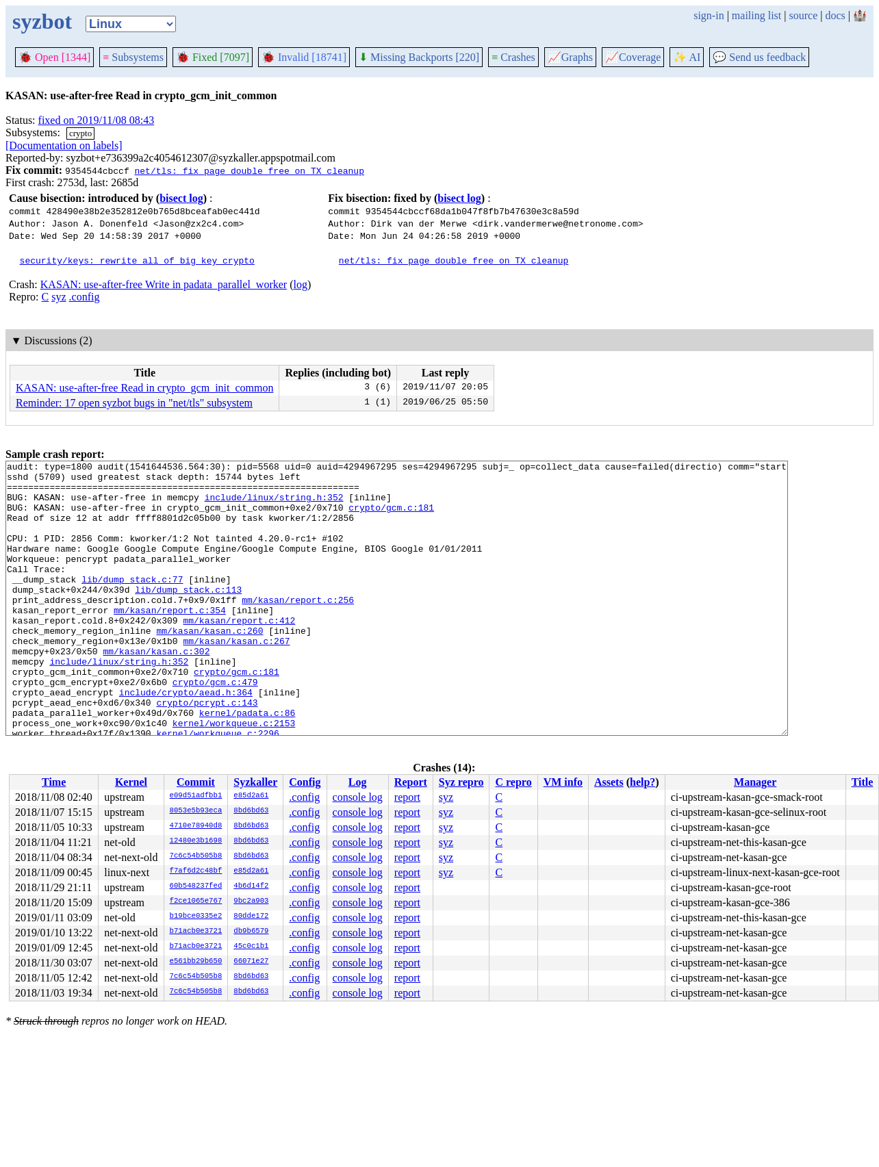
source (803, 15)
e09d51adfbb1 (196, 796)
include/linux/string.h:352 (274, 505)
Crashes (513, 57)
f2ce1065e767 (196, 901)
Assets (609, 782)
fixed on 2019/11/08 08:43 (96, 120)
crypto (80, 133)
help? (642, 782)
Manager (755, 782)
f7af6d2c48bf (196, 871)
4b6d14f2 (250, 886)
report (407, 797)
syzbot (42, 21)
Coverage (633, 57)
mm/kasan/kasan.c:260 (209, 665)
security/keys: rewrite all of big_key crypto (137, 260)
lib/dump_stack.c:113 (188, 616)
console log (358, 797)
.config (84, 297)
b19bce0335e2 (196, 916)
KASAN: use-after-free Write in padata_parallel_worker (163, 284)
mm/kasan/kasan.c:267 (236, 677)
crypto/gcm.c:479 (215, 727)
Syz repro (461, 782)
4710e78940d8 (196, 826)
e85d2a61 (250, 796)
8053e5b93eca (196, 811)
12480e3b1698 (196, 841)
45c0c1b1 (250, 946)
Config (304, 782)
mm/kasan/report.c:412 (239, 653)
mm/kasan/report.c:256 (298, 628)
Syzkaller (255, 782)
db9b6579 (250, 931)
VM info (563, 782)
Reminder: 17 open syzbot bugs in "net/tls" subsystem (134, 403)
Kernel (131, 782)
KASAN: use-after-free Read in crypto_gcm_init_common (144, 388)
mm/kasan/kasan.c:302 (156, 690)
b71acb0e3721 (196, 931)
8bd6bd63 (250, 811)
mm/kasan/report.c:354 (170, 640)
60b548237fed (196, 886)
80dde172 (250, 916)
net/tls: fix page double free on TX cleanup (249, 170)
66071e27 (250, 961)
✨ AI (686, 57)
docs (835, 15)
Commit (196, 782)
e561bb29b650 (196, 961)
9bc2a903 (250, 901)
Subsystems (133, 57)
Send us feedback (759, 57)
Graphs (570, 57)
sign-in (708, 15)
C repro (513, 782)
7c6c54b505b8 (196, 856)
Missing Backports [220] (419, 57)
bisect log (181, 198)
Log (357, 782)
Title (863, 782)
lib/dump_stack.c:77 (132, 604)
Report (410, 782)
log (300, 284)
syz (58, 297)
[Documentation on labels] (64, 145)
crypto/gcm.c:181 (391, 517)
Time (54, 782)
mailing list (756, 15)
